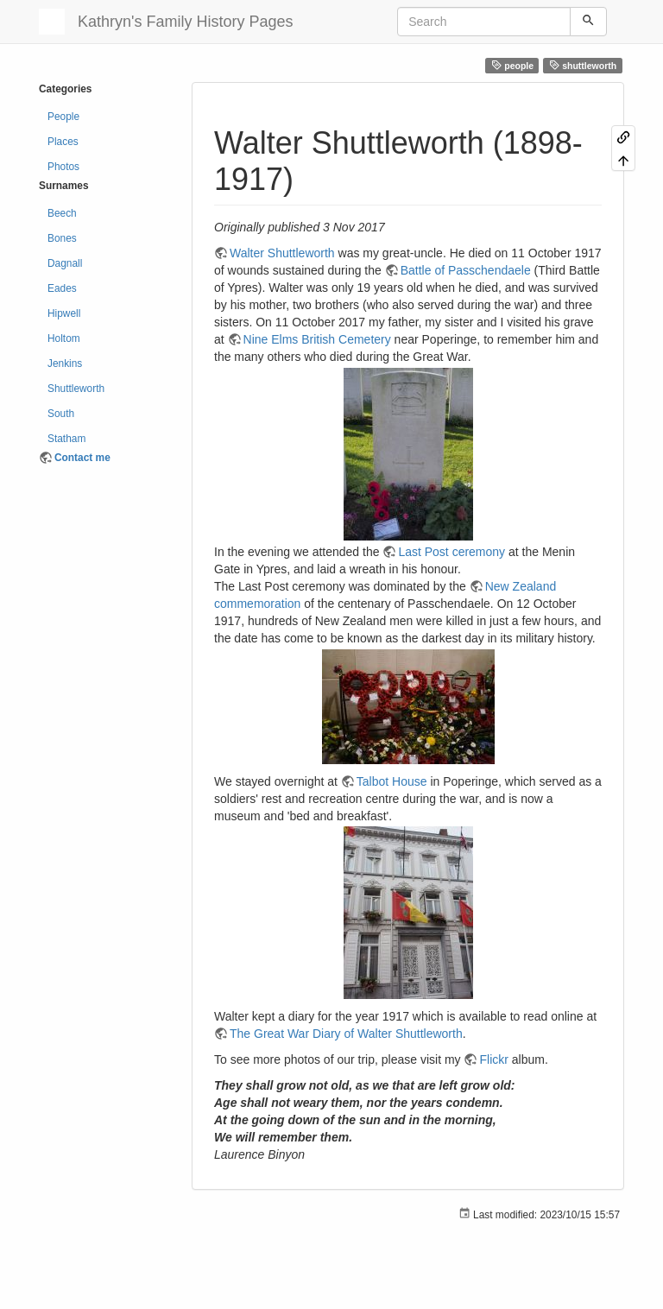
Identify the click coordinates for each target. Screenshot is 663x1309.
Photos (63, 167)
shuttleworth (583, 65)
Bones (62, 238)
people (512, 65)
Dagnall (64, 263)
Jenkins (64, 363)
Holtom (63, 338)
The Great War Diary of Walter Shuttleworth (346, 1033)
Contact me (82, 458)
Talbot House (392, 781)
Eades (62, 288)
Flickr (493, 1059)
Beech (62, 213)
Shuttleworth (75, 389)
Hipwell (63, 313)
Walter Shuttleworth (282, 253)
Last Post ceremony (451, 552)
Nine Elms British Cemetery (317, 339)
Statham (66, 439)
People (63, 117)
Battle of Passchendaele (466, 270)
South (60, 414)
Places (63, 142)
